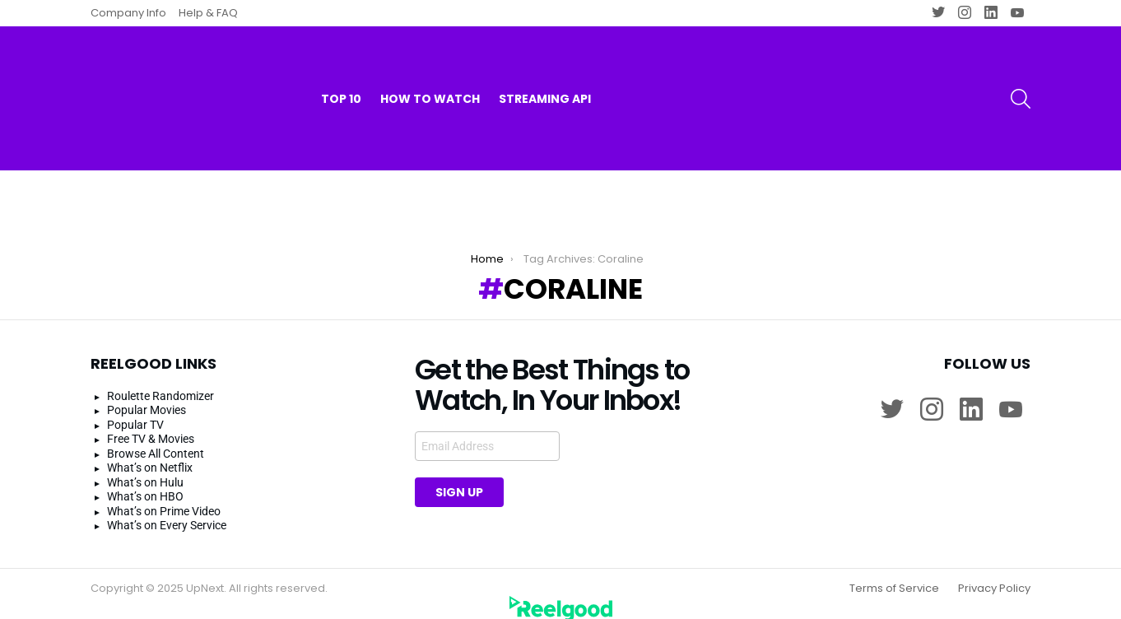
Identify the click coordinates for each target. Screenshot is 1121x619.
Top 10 (341, 66)
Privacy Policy (994, 573)
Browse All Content (155, 438)
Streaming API (545, 66)
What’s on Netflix (150, 453)
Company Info (128, 13)
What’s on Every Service (166, 511)
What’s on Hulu (145, 467)
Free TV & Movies (150, 424)
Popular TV (135, 410)
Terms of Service (894, 573)
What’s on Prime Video (164, 496)
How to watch (430, 66)
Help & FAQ (208, 13)
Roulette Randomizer (160, 381)
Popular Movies (146, 396)
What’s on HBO (145, 482)
